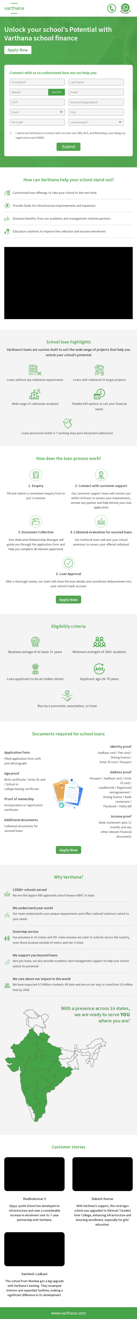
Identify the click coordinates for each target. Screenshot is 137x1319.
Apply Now (18, 50)
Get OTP (56, 92)
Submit (68, 146)
